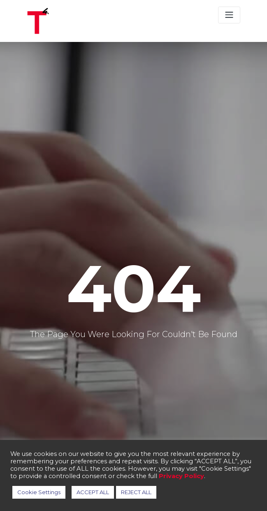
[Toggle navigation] (229, 15)
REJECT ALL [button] (136, 492)
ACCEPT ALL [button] (93, 492)
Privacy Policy (181, 476)
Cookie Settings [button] (38, 492)
